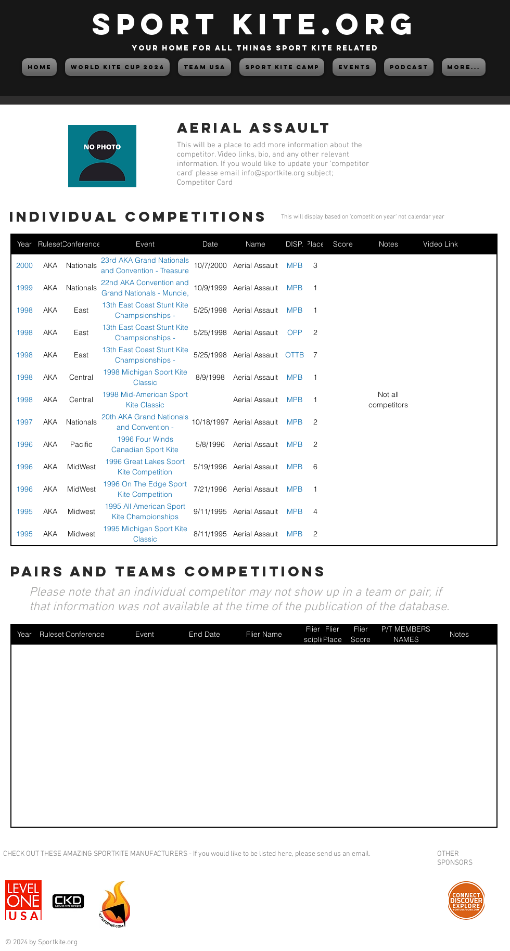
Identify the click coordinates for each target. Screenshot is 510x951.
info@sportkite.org (273, 173)
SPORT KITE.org (255, 23)
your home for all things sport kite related (255, 48)
